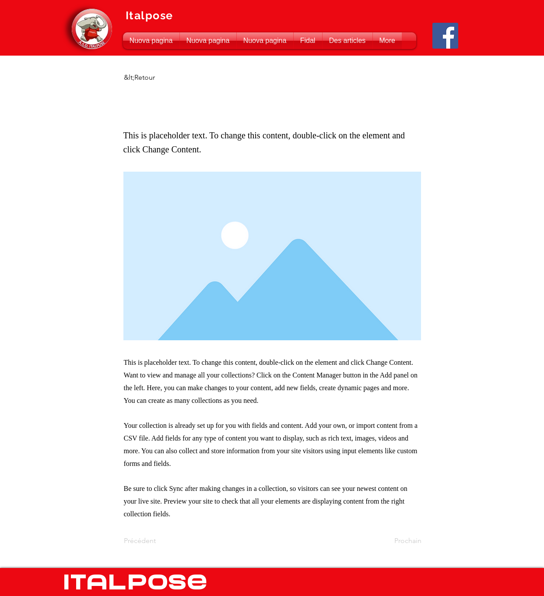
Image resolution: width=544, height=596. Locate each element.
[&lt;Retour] (153, 77)
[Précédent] (153, 541)
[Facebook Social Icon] (445, 36)
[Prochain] (399, 541)
